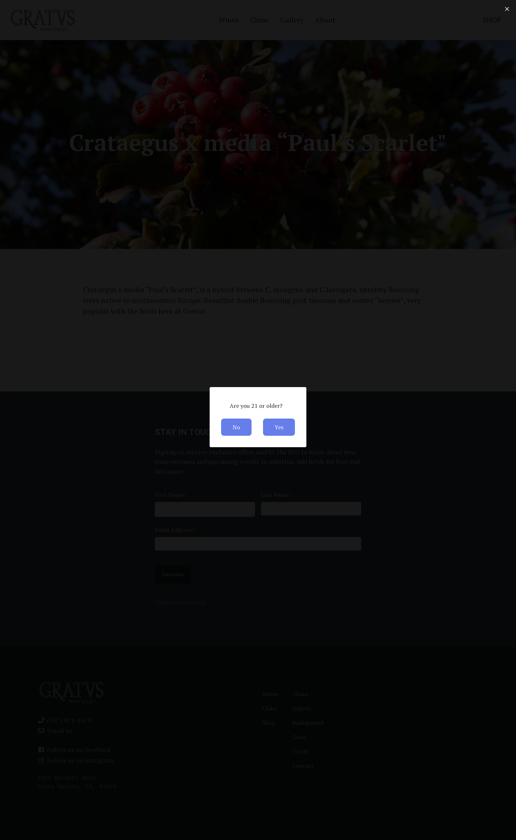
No (236, 427)
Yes (278, 427)
